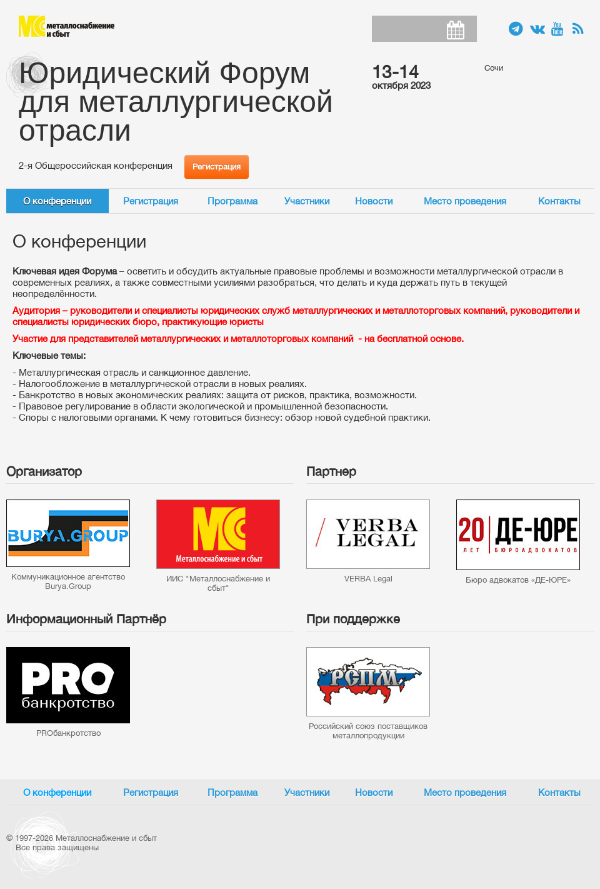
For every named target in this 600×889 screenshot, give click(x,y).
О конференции (57, 201)
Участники (306, 201)
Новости (373, 201)
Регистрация (216, 166)
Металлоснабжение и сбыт (66, 26)
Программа (233, 201)
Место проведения (465, 201)
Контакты (559, 201)
